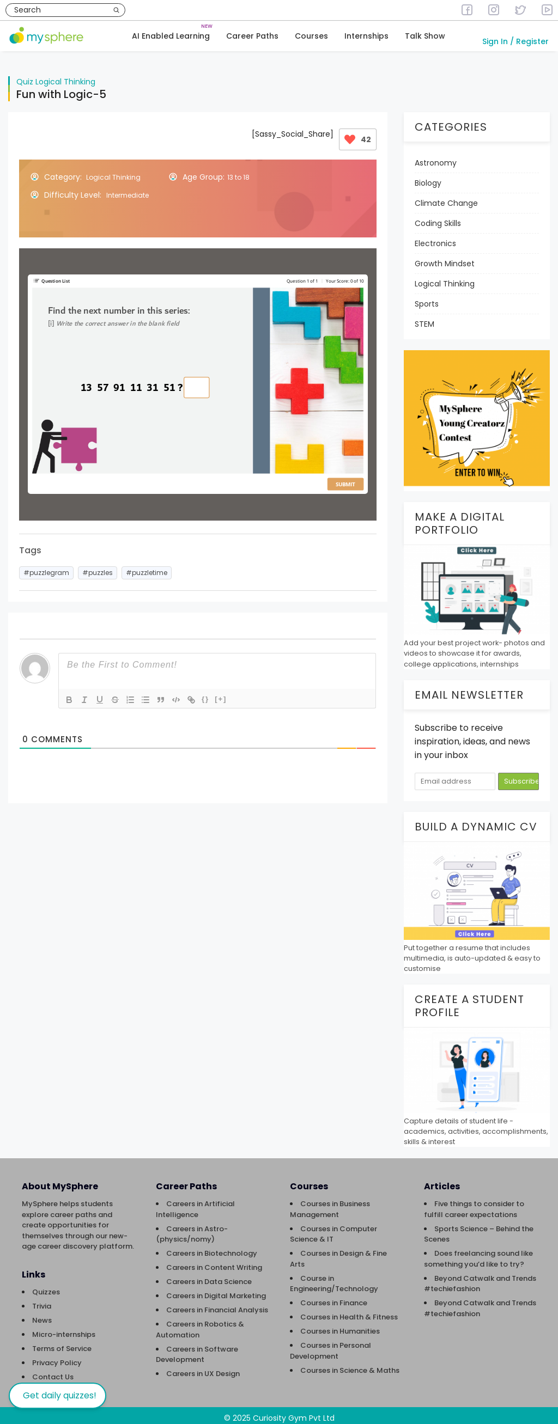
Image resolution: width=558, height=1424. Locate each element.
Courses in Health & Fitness (349, 1311)
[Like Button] (350, 134)
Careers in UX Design (203, 1368)
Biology (428, 177)
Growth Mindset (445, 258)
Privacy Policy (57, 1357)
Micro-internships (63, 1329)
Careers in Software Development (197, 1349)
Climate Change (446, 197)
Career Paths (252, 35)
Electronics (435, 238)
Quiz (24, 76)
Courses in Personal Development (330, 1345)
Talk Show (425, 35)
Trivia (41, 1300)
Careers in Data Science (209, 1276)
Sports (427, 298)
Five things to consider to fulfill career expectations (474, 1203)
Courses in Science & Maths (349, 1365)
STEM (424, 318)
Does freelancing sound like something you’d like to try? (478, 1253)
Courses (311, 35)
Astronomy (436, 157)
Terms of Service (62, 1343)
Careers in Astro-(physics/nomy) (192, 1228)
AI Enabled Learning (171, 35)
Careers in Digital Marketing (216, 1290)
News (42, 1315)
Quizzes (46, 1286)
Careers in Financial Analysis (217, 1304)
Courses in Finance (333, 1297)
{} (205, 693)
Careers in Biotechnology (211, 1248)
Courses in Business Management (330, 1203)
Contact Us (53, 1371)
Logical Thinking (65, 76)
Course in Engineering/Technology (334, 1278)
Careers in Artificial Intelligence (195, 1203)
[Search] (116, 10)
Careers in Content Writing (214, 1262)
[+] (221, 693)
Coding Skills (438, 217)
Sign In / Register (515, 41)
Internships (366, 35)
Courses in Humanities (340, 1326)
